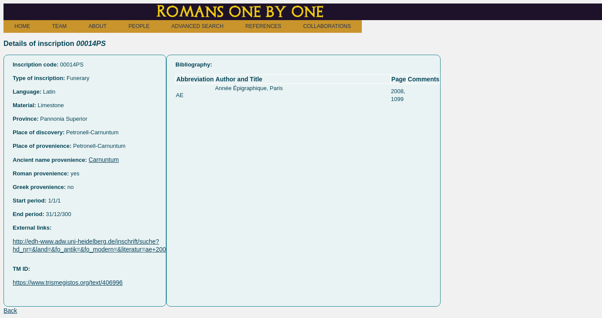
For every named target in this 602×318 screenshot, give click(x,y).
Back (10, 310)
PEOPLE (139, 26)
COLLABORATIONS (327, 26)
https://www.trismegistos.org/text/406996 (67, 282)
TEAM (59, 26)
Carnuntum (103, 159)
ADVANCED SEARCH (198, 26)
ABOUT (97, 26)
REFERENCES (263, 26)
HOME (22, 26)
